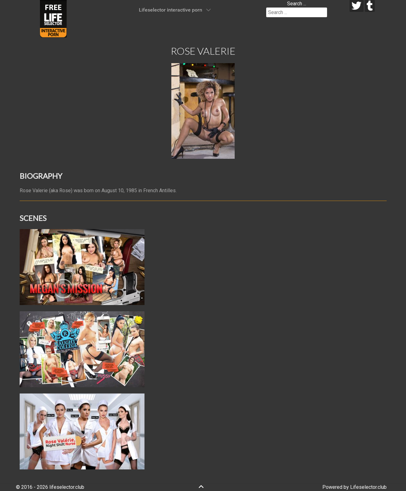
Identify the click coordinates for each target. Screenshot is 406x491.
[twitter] (357, 6)
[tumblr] (370, 6)
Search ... (296, 4)
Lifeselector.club (368, 487)
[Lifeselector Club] (53, 18)
